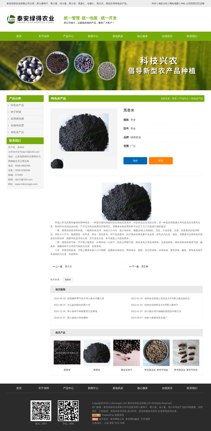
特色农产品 (17, 105)
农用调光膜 (17, 118)
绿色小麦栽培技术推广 (149, 317)
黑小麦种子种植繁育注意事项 (75, 311)
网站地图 (174, 3)
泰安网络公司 (117, 419)
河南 (122, 423)
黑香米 (68, 279)
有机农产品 (17, 132)
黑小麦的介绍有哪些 (71, 317)
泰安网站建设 (132, 419)
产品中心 (68, 36)
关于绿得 (43, 36)
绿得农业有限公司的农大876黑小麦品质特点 (160, 298)
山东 (106, 423)
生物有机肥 (17, 125)
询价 (135, 160)
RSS (154, 3)
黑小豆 (62, 266)
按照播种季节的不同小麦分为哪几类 (79, 298)
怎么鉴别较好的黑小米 (72, 305)
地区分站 (163, 3)
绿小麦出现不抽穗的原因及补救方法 (156, 311)
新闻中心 (93, 36)
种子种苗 (16, 112)
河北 (117, 423)
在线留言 (167, 36)
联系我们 (192, 36)
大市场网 (145, 419)
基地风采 (118, 36)
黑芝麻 (138, 266)
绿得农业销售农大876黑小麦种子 (154, 305)
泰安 (111, 423)
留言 (160, 160)
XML (183, 3)
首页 (19, 36)
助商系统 (119, 415)
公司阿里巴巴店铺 (195, 3)
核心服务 (142, 36)
